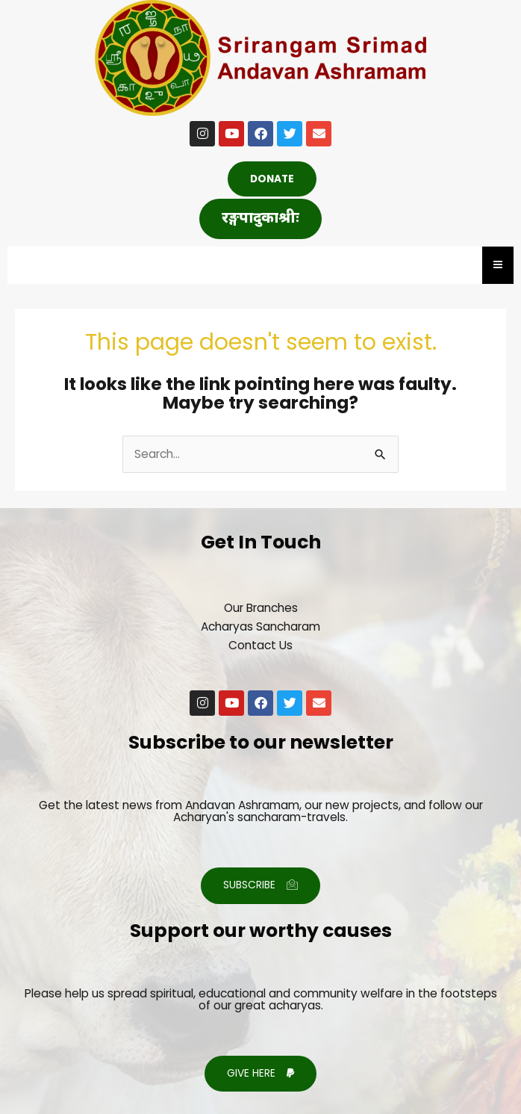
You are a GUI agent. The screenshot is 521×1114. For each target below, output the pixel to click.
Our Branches (261, 608)
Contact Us (260, 645)
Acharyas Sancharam (260, 626)
